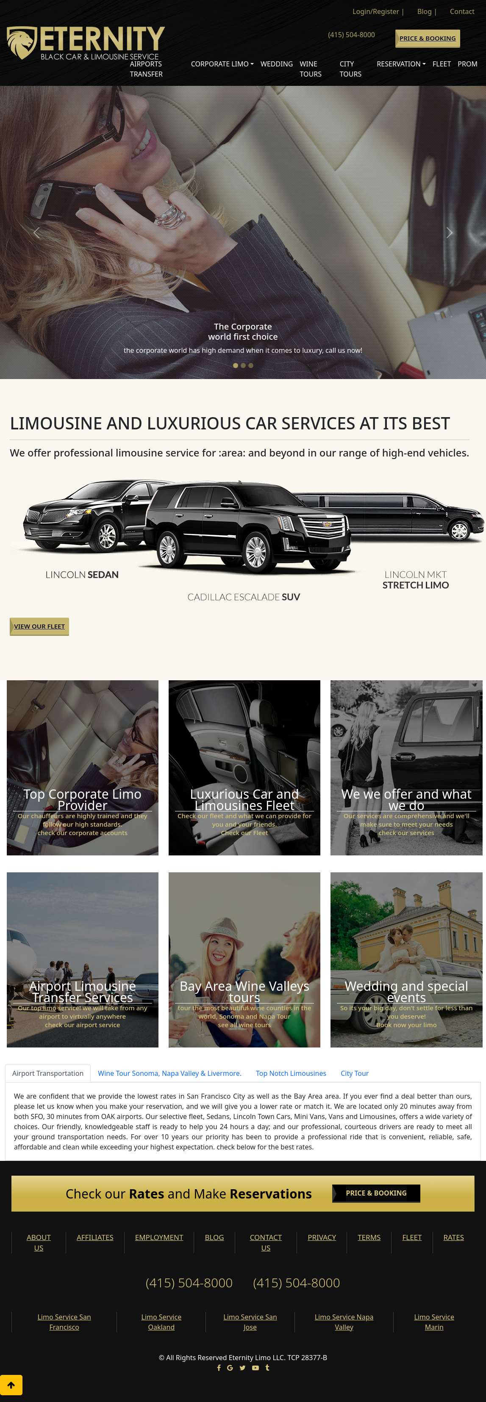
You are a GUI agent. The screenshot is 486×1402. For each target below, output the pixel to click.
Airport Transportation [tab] (47, 1073)
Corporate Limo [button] (220, 64)
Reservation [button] (399, 64)
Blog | (427, 11)
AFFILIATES (95, 1237)
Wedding (277, 64)
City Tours (351, 69)
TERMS (369, 1237)
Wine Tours (311, 69)
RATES (454, 1237)
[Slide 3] (250, 365)
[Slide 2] (243, 365)
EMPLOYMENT (159, 1237)
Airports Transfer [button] (146, 69)
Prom (468, 64)
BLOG (214, 1237)
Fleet (442, 64)
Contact (462, 11)
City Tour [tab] (355, 1073)
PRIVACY (322, 1237)
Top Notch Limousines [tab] (291, 1073)
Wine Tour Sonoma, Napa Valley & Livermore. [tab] (170, 1073)
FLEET (412, 1237)
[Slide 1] (235, 365)
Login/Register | (379, 11)
